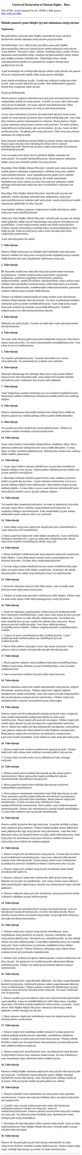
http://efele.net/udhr (11, 13)
